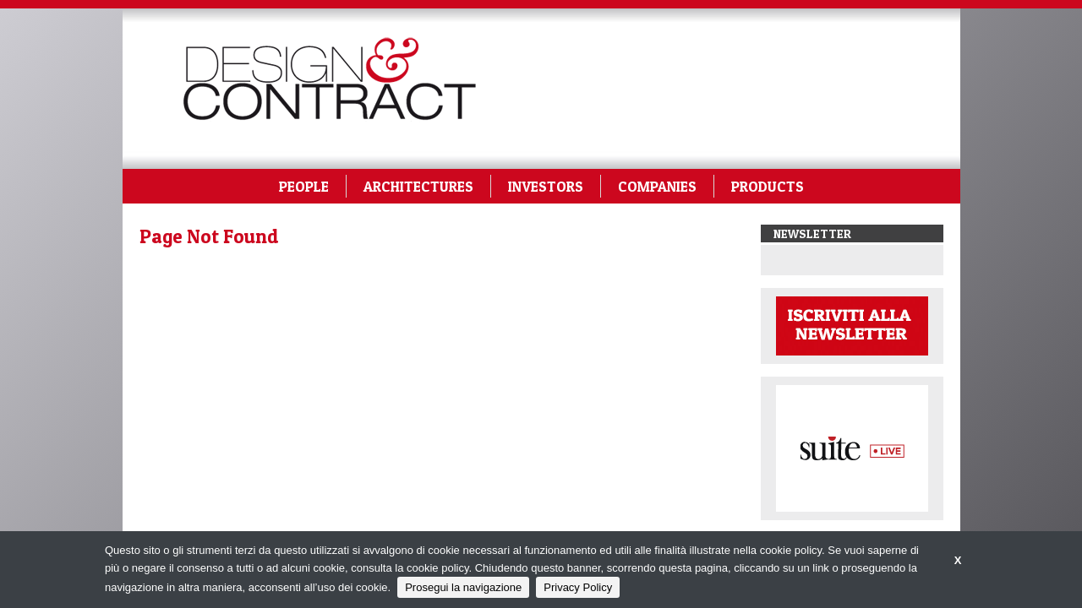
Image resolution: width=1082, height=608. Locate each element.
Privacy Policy (578, 587)
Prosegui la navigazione (463, 587)
